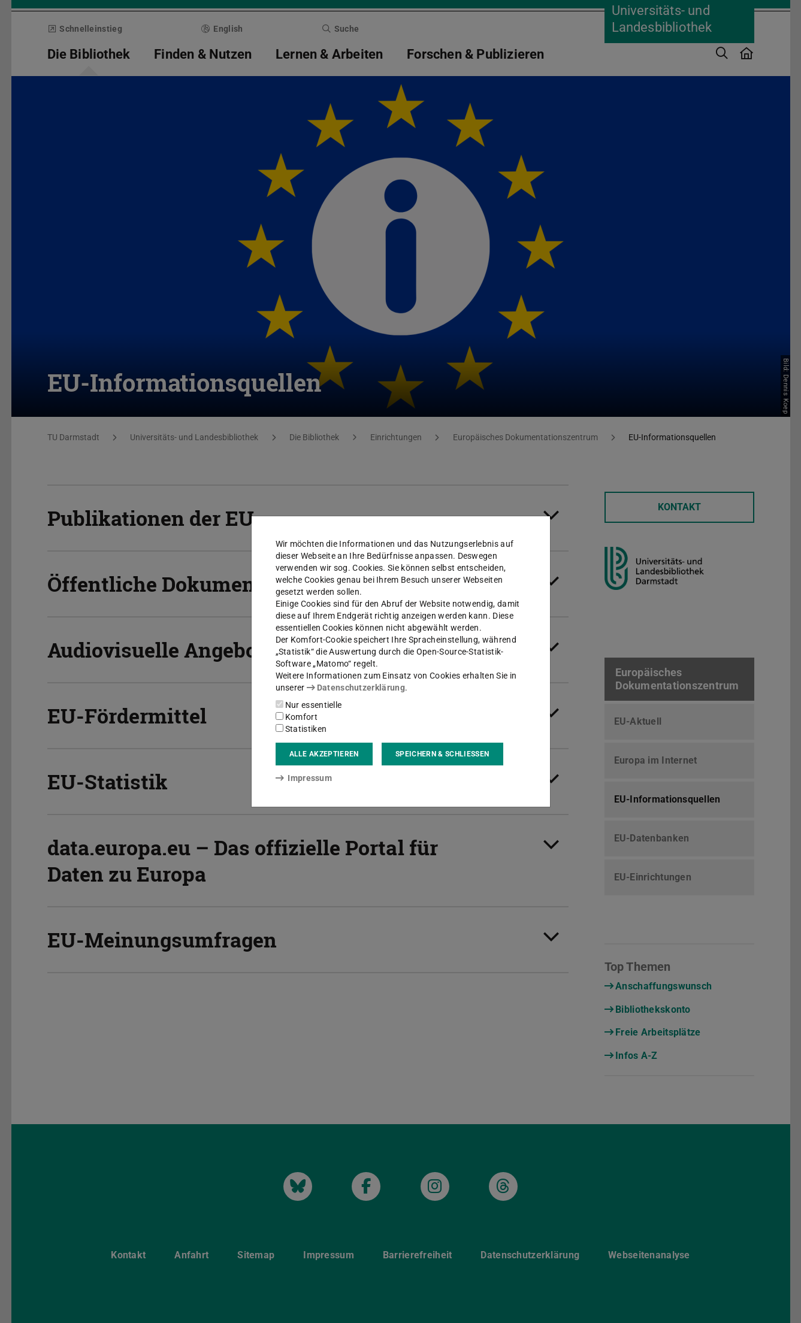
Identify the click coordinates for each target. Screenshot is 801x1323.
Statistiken (301, 729)
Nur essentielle (309, 705)
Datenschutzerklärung (356, 687)
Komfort (297, 717)
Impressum (304, 778)
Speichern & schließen (442, 754)
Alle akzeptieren (324, 754)
